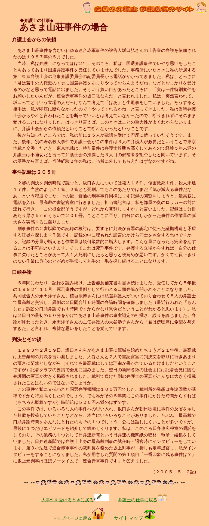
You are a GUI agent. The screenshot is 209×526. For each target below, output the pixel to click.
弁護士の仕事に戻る (143, 499)
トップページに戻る (78, 518)
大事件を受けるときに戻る (75, 499)
